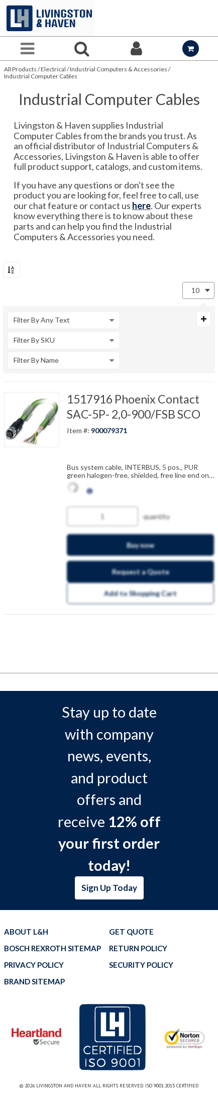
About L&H (26, 932)
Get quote (131, 932)
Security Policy (141, 965)
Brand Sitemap (34, 981)
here (141, 205)
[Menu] (27, 48)
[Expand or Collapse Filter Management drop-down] (203, 319)
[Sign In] (136, 48)
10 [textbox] (195, 290)
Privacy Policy (34, 965)
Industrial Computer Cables (40, 76)
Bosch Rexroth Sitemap (52, 948)
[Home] (49, 18)
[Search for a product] (82, 48)
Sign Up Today (109, 887)
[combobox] (198, 290)
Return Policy (138, 948)
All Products (20, 69)
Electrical (53, 69)
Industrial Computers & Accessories (118, 69)
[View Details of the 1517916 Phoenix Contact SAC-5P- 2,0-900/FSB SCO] (32, 419)
